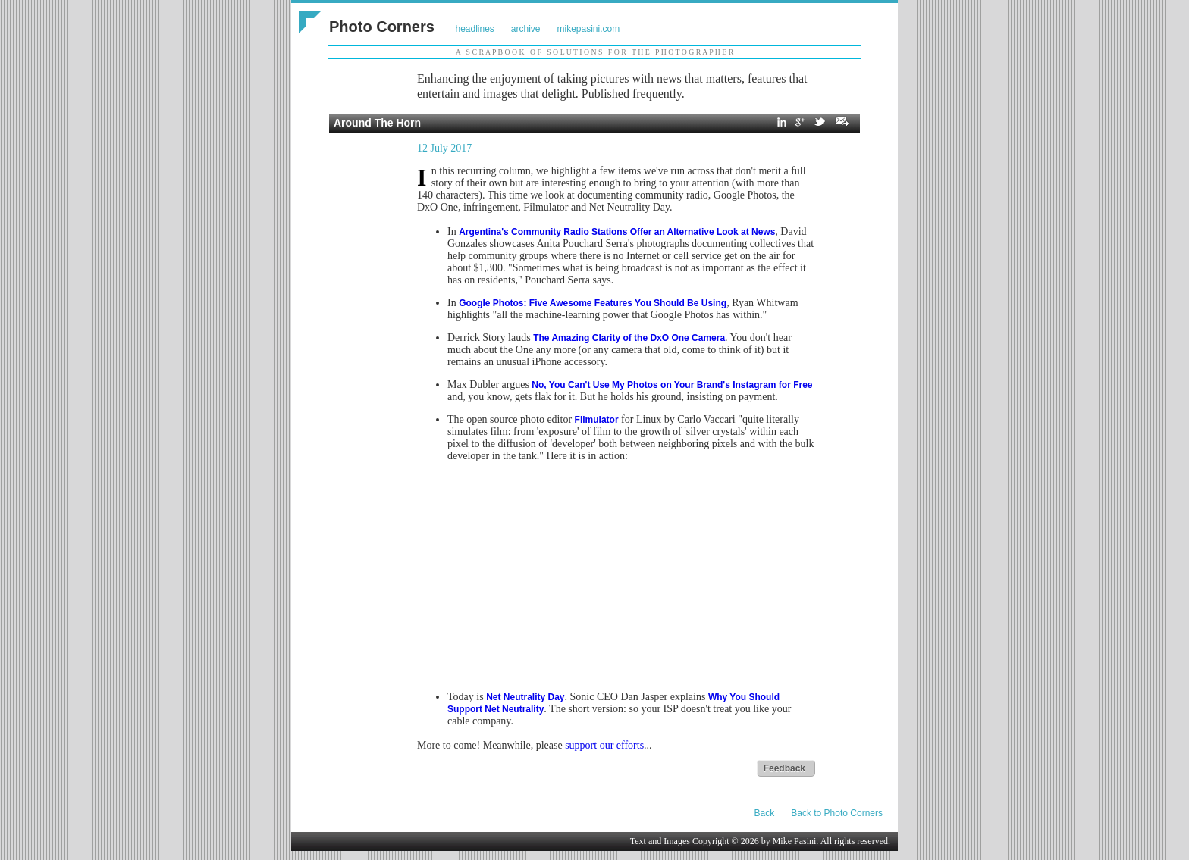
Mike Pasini (795, 841)
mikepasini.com (588, 28)
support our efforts (604, 745)
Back (764, 813)
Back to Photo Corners (837, 813)
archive (526, 28)
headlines (474, 28)
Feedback (784, 768)
